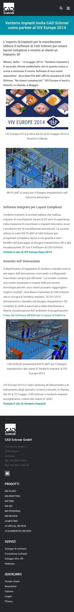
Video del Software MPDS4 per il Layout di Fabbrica (34, 315)
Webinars (10, 563)
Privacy (8, 601)
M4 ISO (8, 506)
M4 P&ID (9, 501)
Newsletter (10, 586)
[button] (68, 8)
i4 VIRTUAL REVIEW (15, 526)
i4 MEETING (11, 521)
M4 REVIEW (11, 516)
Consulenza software (16, 553)
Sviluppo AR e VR (14, 558)
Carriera (9, 591)
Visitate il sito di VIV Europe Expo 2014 (27, 252)
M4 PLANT (10, 491)
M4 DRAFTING (12, 496)
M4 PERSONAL (13, 511)
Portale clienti (12, 581)
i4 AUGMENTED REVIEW (18, 531)
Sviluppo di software (16, 548)
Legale (8, 596)
